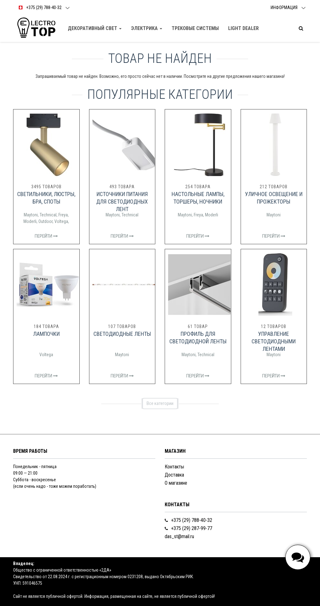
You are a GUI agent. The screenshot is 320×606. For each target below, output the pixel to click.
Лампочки (46, 334)
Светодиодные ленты (122, 334)
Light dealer (243, 28)
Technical (48, 214)
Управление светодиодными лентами (274, 341)
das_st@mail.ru (179, 536)
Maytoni (31, 214)
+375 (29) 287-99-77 (188, 528)
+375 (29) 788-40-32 (188, 520)
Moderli (30, 221)
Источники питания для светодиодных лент (122, 201)
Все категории (160, 403)
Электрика (146, 28)
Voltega (61, 221)
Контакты (174, 467)
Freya (63, 214)
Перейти (46, 236)
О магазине (176, 483)
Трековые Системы (195, 28)
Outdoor (45, 221)
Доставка (174, 475)
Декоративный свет (95, 28)
